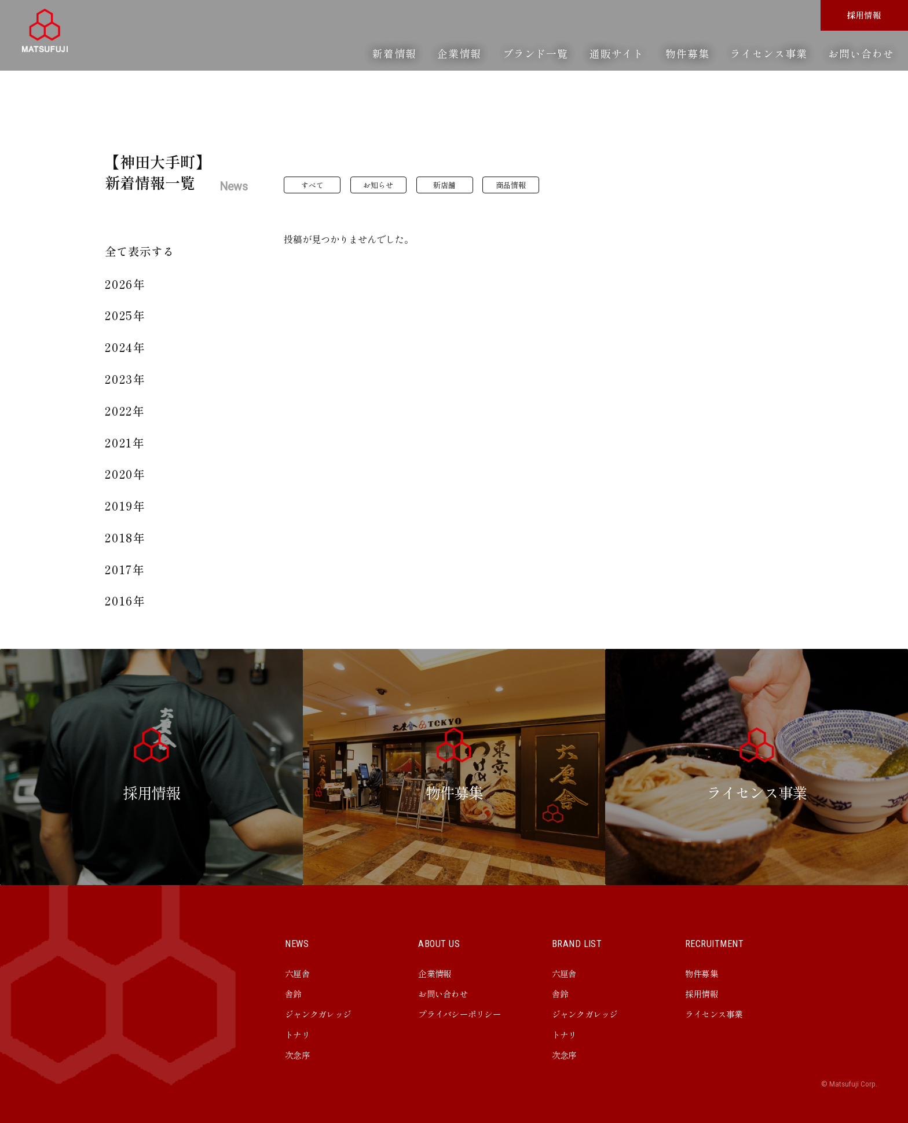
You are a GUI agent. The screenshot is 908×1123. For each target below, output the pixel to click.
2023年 (126, 378)
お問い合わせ (861, 53)
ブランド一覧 (535, 53)
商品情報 (511, 184)
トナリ (297, 1035)
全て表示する (139, 251)
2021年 (125, 442)
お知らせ (378, 184)
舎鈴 (293, 994)
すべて (312, 184)
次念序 (297, 1055)
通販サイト (617, 53)
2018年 (126, 537)
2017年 (125, 569)
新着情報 (394, 53)
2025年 (126, 315)
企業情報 (459, 53)
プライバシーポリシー (459, 1014)
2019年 (126, 505)
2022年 (125, 410)
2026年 (126, 284)
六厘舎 (297, 973)
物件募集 (687, 53)
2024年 (126, 347)
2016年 (126, 600)
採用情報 (864, 15)
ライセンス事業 (768, 53)
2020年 (126, 473)
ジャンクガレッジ (318, 1014)
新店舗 (444, 184)
